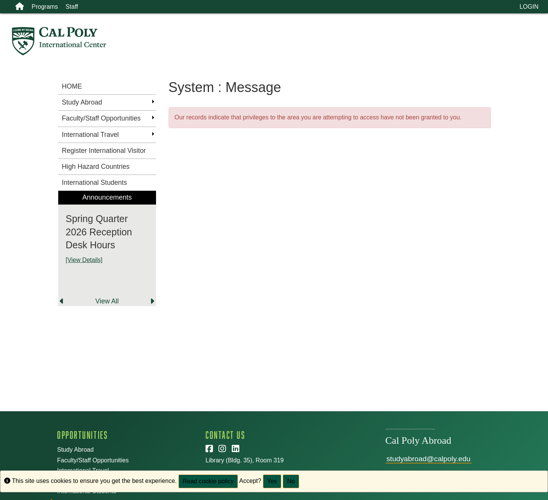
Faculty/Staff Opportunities (93, 460)
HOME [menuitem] (72, 86)
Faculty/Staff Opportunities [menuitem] (101, 118)
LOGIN (528, 6)
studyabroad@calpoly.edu (429, 459)
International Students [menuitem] (94, 182)
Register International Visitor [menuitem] (104, 150)
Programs (45, 6)
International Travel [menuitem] (90, 134)
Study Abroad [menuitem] (82, 102)
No (291, 481)
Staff (71, 6)
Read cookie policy (208, 481)
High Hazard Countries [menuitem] (96, 166)
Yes (272, 481)
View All (107, 301)
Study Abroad (75, 449)
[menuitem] (107, 248)
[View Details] (84, 260)
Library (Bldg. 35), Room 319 (245, 460)
